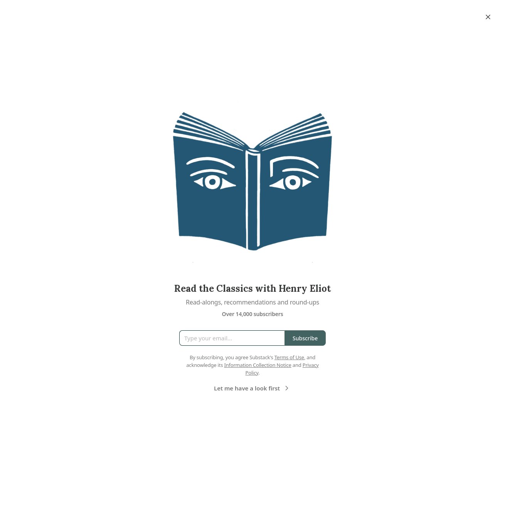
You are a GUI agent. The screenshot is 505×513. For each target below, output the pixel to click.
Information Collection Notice (257, 365)
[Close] (488, 17)
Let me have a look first (252, 388)
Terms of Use (289, 357)
